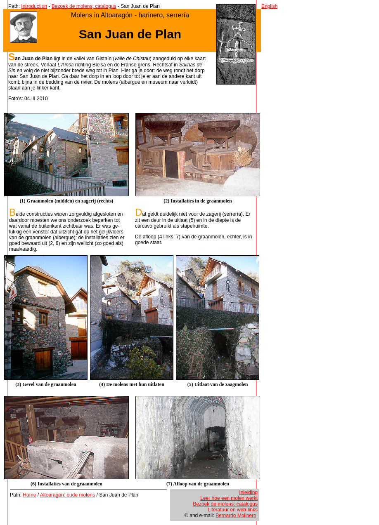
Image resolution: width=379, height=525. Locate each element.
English (269, 6)
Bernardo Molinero (236, 515)
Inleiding (248, 492)
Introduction (34, 6)
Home (29, 495)
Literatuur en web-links (233, 510)
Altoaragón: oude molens (67, 495)
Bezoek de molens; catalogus (84, 6)
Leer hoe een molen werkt (229, 498)
